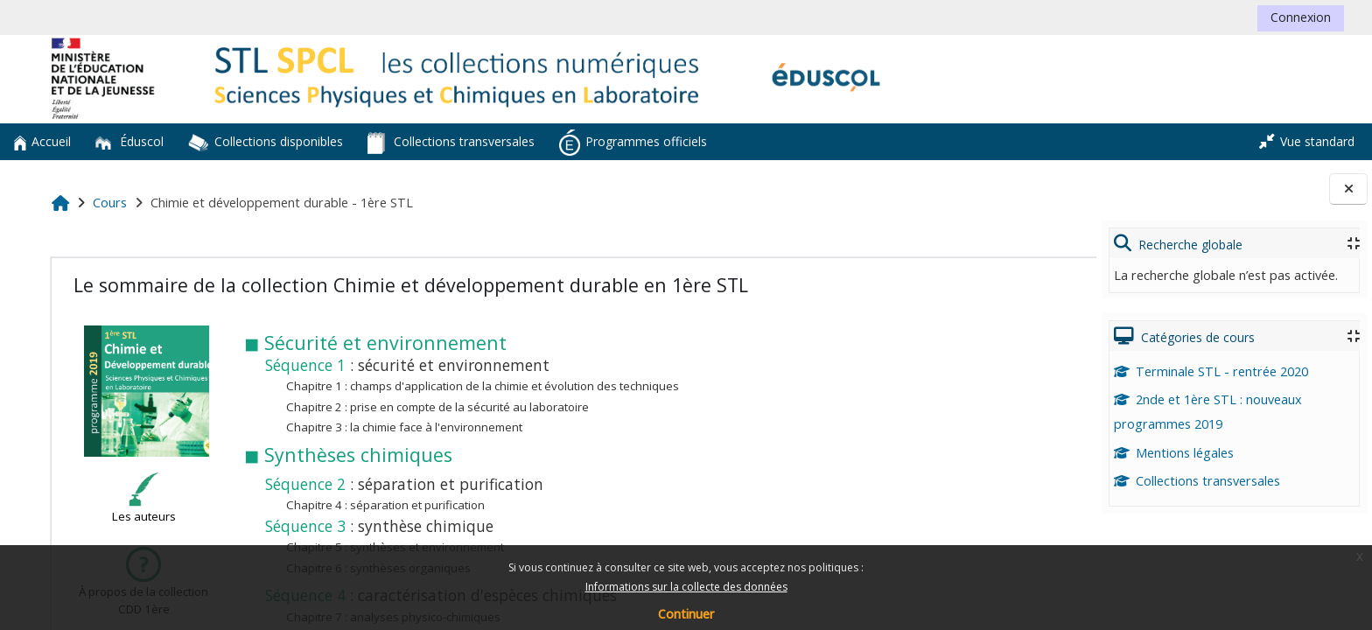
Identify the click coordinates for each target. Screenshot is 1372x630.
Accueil (42, 141)
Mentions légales (1174, 452)
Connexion (1300, 17)
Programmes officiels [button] (633, 143)
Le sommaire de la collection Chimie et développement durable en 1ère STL (408, 285)
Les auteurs (141, 498)
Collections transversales (1197, 480)
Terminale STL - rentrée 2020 (1211, 371)
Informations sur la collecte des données (686, 586)
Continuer (686, 614)
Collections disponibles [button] (265, 142)
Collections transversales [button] (451, 143)
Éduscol (129, 141)
